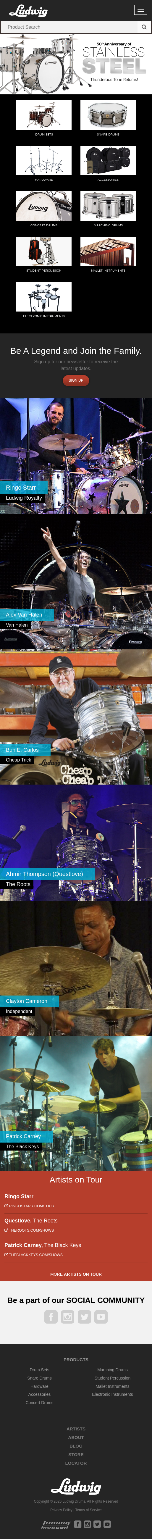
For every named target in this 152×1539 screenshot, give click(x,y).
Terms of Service (88, 1510)
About (76, 1437)
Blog (75, 1445)
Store (75, 1454)
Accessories (39, 1394)
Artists (76, 1428)
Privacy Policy (61, 1510)
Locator (76, 1463)
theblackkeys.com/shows (33, 1255)
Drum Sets (39, 1369)
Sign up (76, 380)
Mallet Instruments (112, 1386)
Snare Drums (39, 1378)
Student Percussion (112, 1378)
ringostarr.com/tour (29, 1206)
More (76, 1274)
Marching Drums (112, 1369)
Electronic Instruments (112, 1394)
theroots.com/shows (29, 1230)
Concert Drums (39, 1402)
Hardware (39, 1386)
